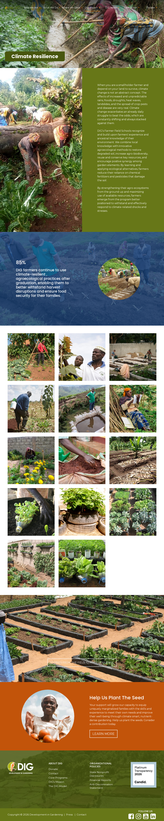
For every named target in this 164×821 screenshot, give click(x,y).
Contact (53, 773)
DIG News (111, 7)
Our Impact (91, 7)
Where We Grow (71, 7)
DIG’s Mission (56, 781)
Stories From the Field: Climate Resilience (82, 662)
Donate (150, 7)
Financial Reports (100, 780)
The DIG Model (58, 786)
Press (69, 814)
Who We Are (31, 7)
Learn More (103, 734)
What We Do (50, 7)
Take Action (130, 7)
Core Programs (58, 777)
